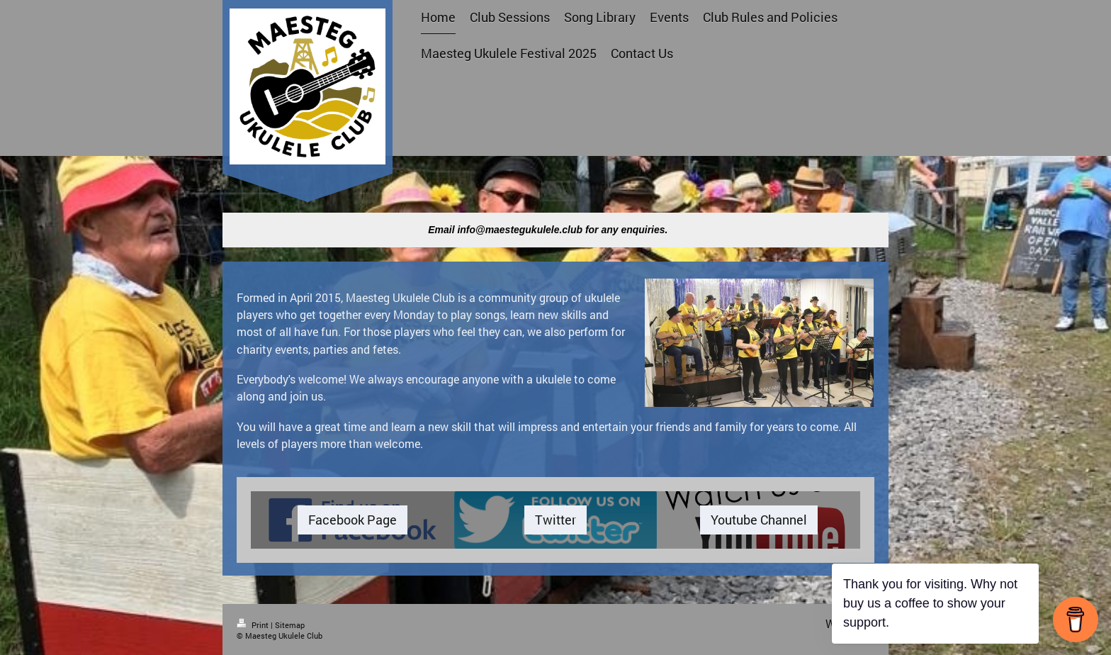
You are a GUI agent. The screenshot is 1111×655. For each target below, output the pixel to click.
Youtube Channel (759, 519)
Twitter (555, 519)
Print (254, 625)
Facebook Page (352, 519)
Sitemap (290, 625)
